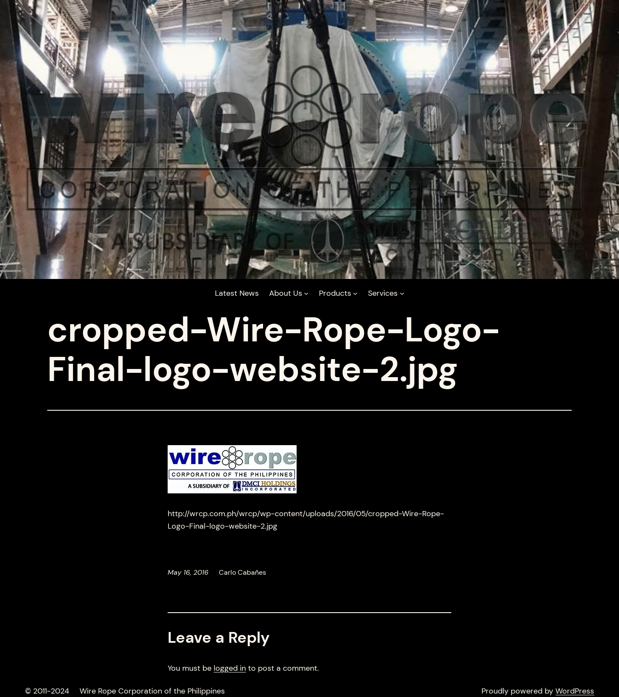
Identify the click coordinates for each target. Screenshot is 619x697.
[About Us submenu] (289, 293)
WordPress (574, 691)
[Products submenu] (338, 293)
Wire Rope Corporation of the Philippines (152, 691)
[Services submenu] (386, 293)
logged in (230, 668)
